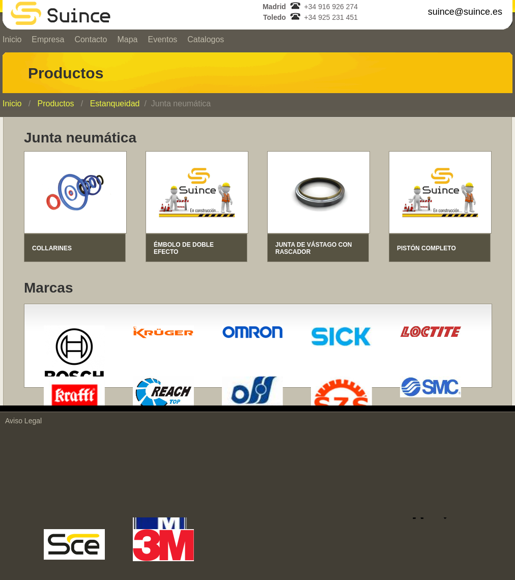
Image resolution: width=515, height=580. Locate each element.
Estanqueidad (115, 103)
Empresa (48, 39)
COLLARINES (52, 248)
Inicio (12, 103)
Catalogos (205, 39)
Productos (55, 103)
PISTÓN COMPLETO (426, 248)
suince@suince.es (465, 12)
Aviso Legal (23, 421)
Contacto (90, 39)
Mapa (127, 39)
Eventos (162, 39)
